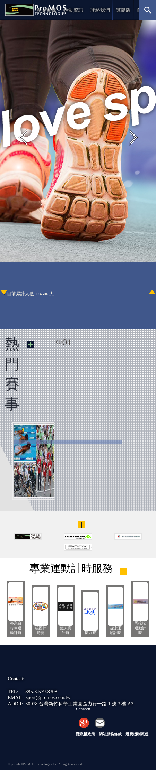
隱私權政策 (85, 734)
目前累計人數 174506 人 (30, 293)
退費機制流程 (136, 734)
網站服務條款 (110, 734)
